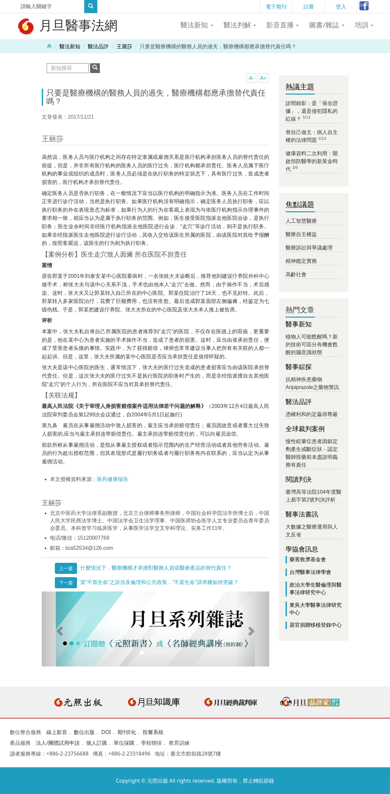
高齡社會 (296, 274)
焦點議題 (300, 205)
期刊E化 (126, 732)
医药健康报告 (112, 479)
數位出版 (84, 732)
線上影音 (56, 732)
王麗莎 (124, 46)
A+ (263, 78)
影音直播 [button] (282, 24)
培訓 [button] (364, 24)
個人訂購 (96, 742)
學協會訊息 (302, 549)
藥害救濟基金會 (307, 559)
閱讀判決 (299, 479)
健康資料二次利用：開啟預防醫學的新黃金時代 (312, 161)
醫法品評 (98, 46)
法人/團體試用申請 (58, 742)
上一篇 (66, 568)
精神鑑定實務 (301, 261)
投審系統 (153, 732)
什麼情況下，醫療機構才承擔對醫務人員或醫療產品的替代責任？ (156, 568)
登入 (341, 6)
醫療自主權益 (301, 234)
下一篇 (66, 582)
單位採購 (124, 742)
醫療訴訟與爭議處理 (309, 247)
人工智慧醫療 (301, 221)
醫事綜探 (299, 366)
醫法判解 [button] (240, 24)
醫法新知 (69, 46)
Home (49, 45)
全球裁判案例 (305, 428)
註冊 (309, 6)
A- (251, 78)
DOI (106, 732)
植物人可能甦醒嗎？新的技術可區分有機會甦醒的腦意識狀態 (312, 344)
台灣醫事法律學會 (310, 572)
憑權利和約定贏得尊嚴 (312, 414)
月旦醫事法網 (66, 26)
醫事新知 (299, 324)
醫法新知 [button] (196, 24)
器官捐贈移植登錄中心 (315, 625)
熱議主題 (300, 87)
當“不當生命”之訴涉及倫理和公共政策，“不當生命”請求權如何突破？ (159, 582)
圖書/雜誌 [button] (326, 24)
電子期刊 (276, 6)
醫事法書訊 (302, 514)
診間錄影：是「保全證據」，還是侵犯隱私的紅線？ (312, 111)
